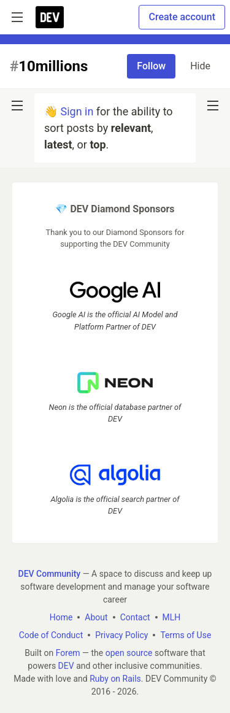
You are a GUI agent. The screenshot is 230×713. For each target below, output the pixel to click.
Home (61, 617)
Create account (181, 17)
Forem (68, 653)
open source (129, 653)
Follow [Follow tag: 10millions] (151, 66)
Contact (135, 617)
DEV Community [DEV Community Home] (49, 574)
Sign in (76, 111)
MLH (172, 617)
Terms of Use (185, 635)
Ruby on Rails (115, 679)
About (96, 617)
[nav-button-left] (17, 105)
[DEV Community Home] (49, 17)
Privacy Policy (121, 635)
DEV (66, 666)
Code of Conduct (51, 635)
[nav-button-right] (213, 105)
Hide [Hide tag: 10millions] (200, 66)
